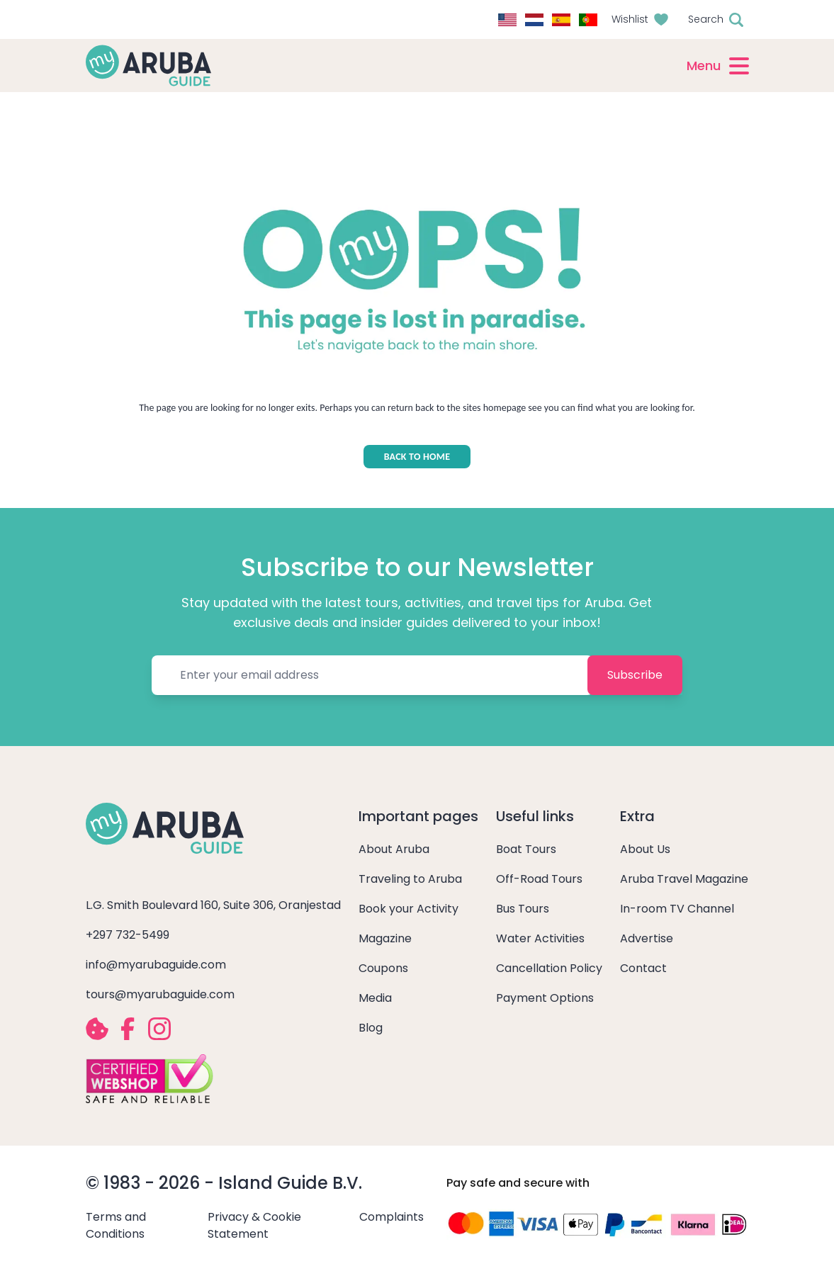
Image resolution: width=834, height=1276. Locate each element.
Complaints (391, 1217)
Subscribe (635, 675)
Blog (371, 1028)
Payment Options (545, 998)
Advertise (646, 938)
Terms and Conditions (116, 1225)
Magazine (385, 938)
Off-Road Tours (539, 879)
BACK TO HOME (417, 457)
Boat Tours (526, 849)
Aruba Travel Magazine (684, 879)
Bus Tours (522, 908)
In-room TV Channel (677, 908)
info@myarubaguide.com (156, 964)
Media (375, 998)
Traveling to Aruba (410, 879)
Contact (643, 968)
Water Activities (540, 938)
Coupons (383, 968)
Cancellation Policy (549, 968)
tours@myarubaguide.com (160, 994)
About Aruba (394, 849)
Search (705, 19)
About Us (645, 849)
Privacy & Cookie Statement (254, 1225)
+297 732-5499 (127, 935)
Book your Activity (408, 908)
